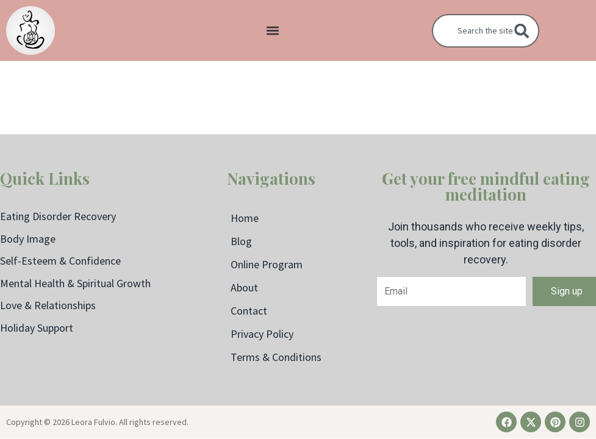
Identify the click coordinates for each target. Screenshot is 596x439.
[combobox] (485, 31)
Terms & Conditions (276, 357)
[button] (272, 31)
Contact (249, 311)
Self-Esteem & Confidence (60, 261)
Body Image (28, 239)
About (244, 287)
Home (245, 218)
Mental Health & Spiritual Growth (75, 283)
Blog (241, 241)
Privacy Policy (262, 334)
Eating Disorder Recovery (58, 216)
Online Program (267, 264)
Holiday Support (36, 328)
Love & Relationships (48, 305)
